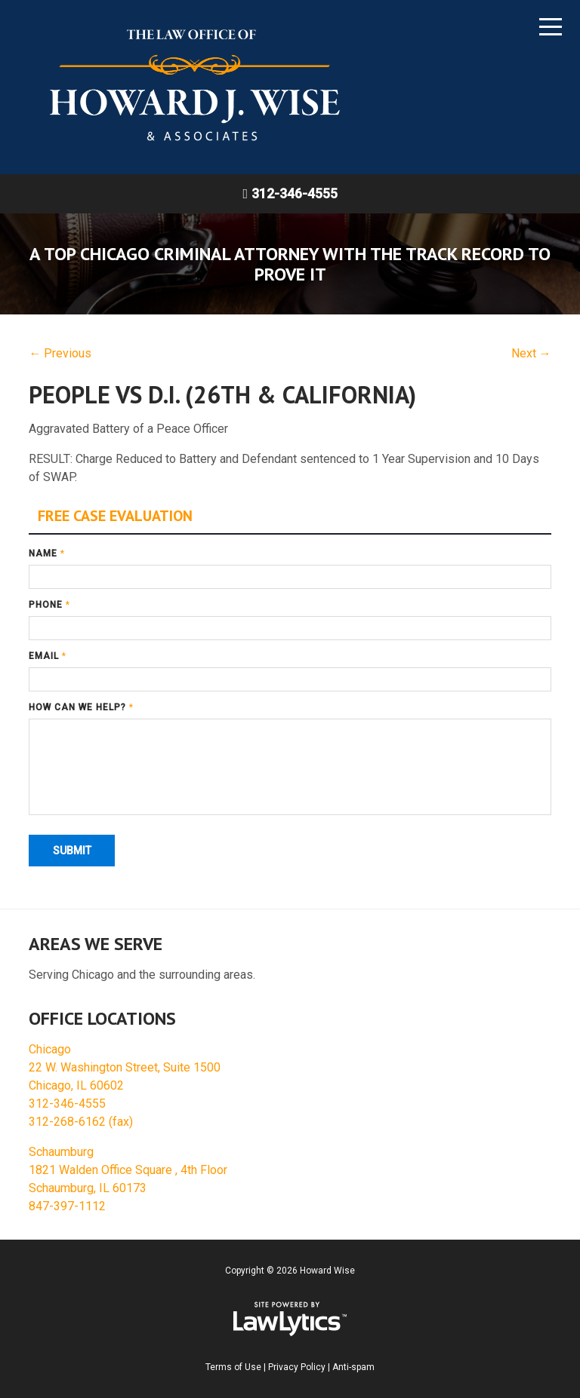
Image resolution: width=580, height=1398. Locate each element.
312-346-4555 (294, 193)
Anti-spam (353, 1367)
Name (47, 553)
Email (47, 656)
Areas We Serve (95, 943)
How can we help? (81, 707)
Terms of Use (233, 1367)
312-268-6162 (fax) (81, 1121)
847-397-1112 (67, 1206)
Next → (531, 353)
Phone (49, 604)
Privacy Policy (296, 1367)
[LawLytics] (290, 1318)
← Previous (60, 353)
